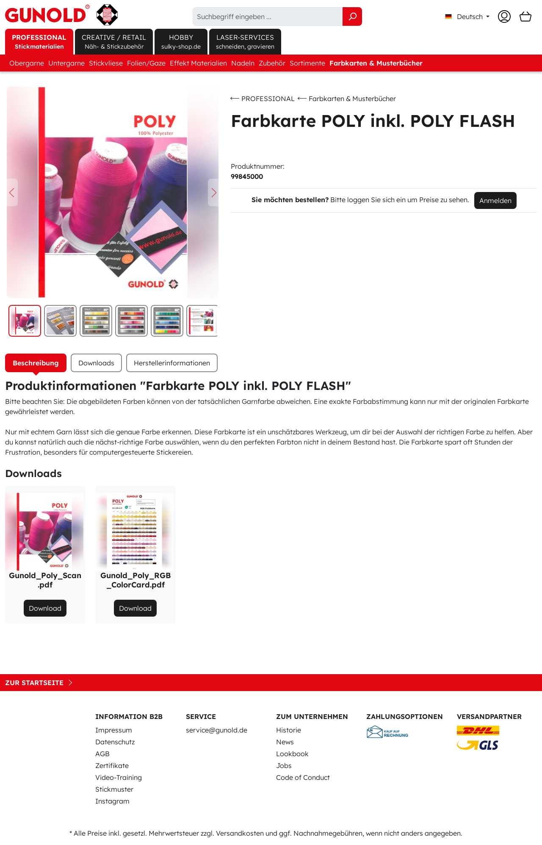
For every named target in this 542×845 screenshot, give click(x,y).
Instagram (112, 801)
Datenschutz (115, 742)
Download (45, 608)
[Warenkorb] (525, 16)
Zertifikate (112, 765)
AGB (102, 753)
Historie (288, 730)
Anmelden (495, 200)
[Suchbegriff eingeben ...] (268, 16)
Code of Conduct (303, 777)
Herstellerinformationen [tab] (172, 363)
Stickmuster (114, 789)
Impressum (113, 730)
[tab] (35, 363)
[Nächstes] (214, 192)
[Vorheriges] (11, 192)
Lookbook (292, 753)
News (285, 742)
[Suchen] (352, 16)
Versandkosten (240, 833)
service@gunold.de (216, 730)
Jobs (284, 765)
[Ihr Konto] (504, 16)
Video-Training (118, 777)
